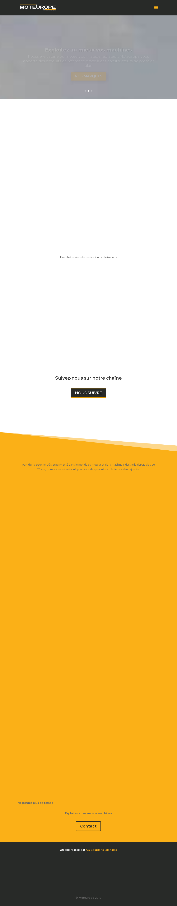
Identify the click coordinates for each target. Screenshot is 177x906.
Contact (88, 826)
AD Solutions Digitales (101, 850)
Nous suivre (88, 393)
